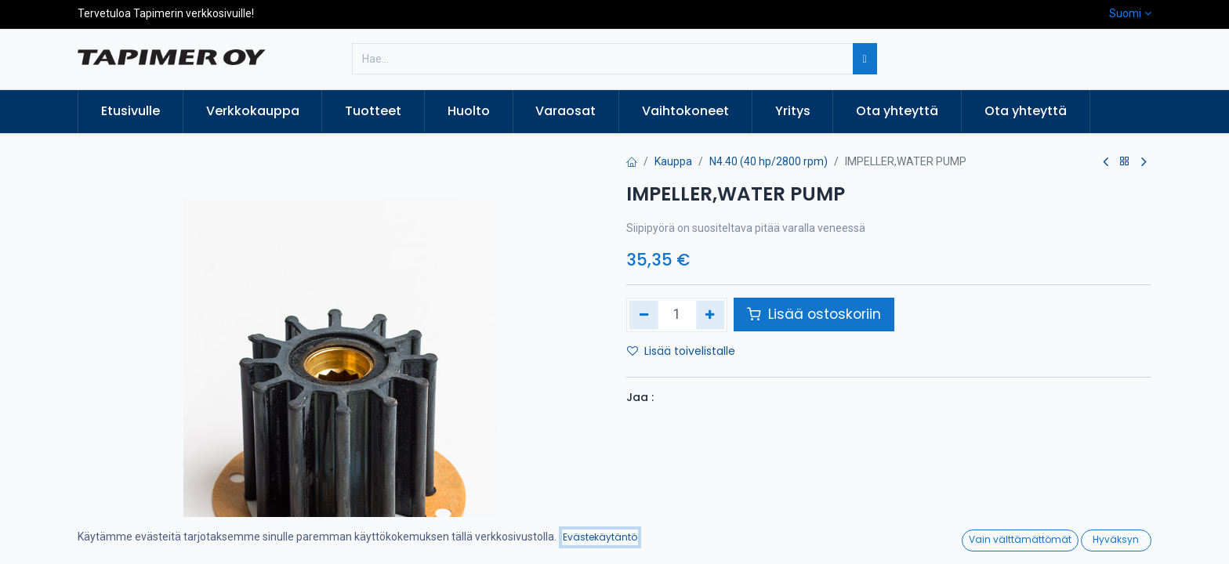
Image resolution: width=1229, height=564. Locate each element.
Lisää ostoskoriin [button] (814, 314)
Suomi (1125, 13)
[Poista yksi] (643, 315)
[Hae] (865, 58)
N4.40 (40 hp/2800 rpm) (768, 161)
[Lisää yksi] (710, 315)
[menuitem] (130, 111)
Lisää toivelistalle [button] (681, 351)
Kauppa (673, 161)
